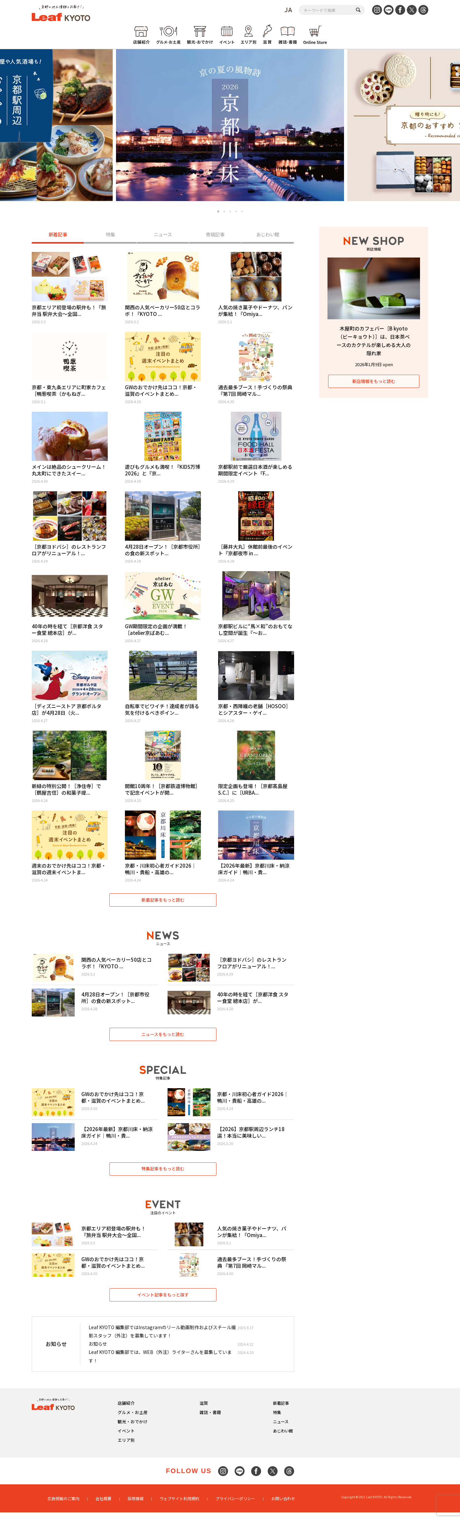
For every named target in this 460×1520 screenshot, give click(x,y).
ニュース (162, 234)
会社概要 (103, 1506)
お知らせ (98, 1351)
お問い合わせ (283, 1506)
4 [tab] (236, 211)
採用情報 (135, 1506)
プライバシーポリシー (235, 1506)
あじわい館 (267, 234)
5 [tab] (242, 211)
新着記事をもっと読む (162, 902)
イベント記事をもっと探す (163, 1302)
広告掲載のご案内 (63, 1506)
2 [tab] (224, 211)
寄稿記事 (215, 234)
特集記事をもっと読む (162, 1174)
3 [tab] (230, 211)
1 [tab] (218, 211)
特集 (110, 234)
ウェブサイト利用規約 (179, 1506)
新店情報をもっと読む (373, 381)
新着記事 (58, 234)
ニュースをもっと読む (163, 1038)
